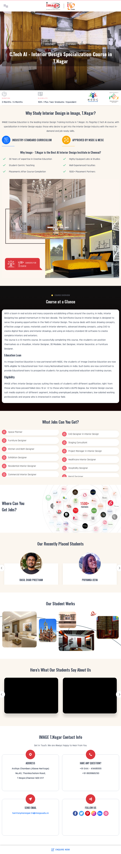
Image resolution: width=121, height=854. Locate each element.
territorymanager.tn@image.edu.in (30, 813)
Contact (50, 44)
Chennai (71, 44)
